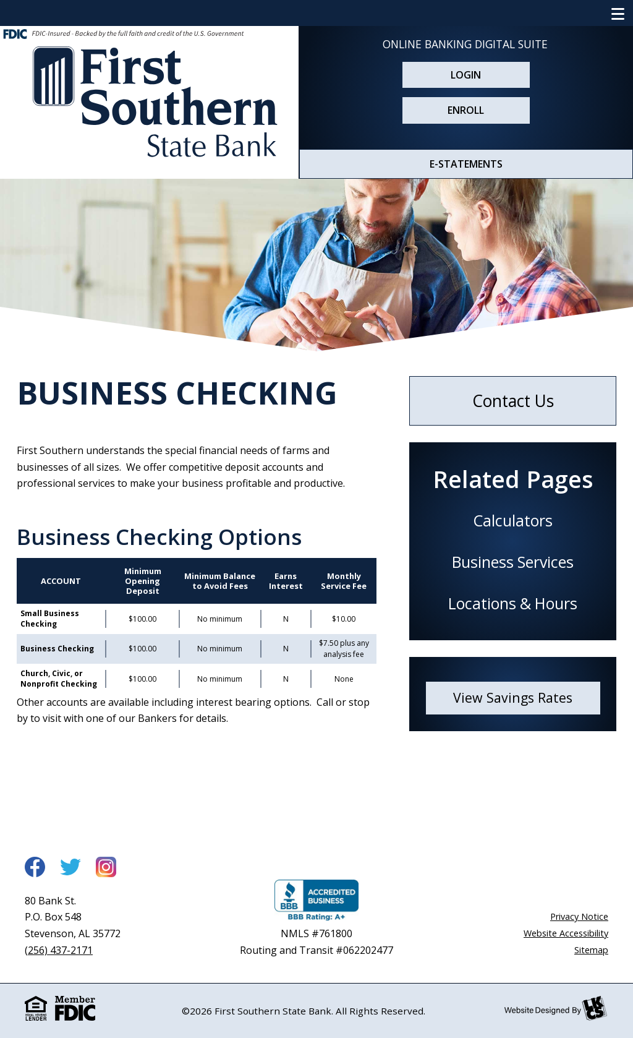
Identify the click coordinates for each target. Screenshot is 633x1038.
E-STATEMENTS (466, 164)
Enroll (466, 110)
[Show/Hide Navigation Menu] (618, 12)
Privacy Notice (579, 916)
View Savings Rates (512, 697)
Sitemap (591, 950)
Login (466, 75)
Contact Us (513, 401)
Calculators (513, 520)
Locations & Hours (512, 603)
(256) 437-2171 (59, 950)
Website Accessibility (566, 933)
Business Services (513, 561)
